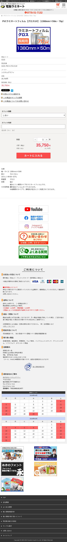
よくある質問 (7, 507)
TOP (4, 497)
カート (58, 7)
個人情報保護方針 (38, 367)
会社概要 (6, 502)
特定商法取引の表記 (9, 521)
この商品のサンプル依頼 (12, 97)
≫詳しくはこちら (9, 326)
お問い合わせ (7, 531)
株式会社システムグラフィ (12, 377)
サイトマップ (7, 535)
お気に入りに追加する (11, 94)
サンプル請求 (7, 526)
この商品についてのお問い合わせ (16, 101)
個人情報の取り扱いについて (12, 516)
